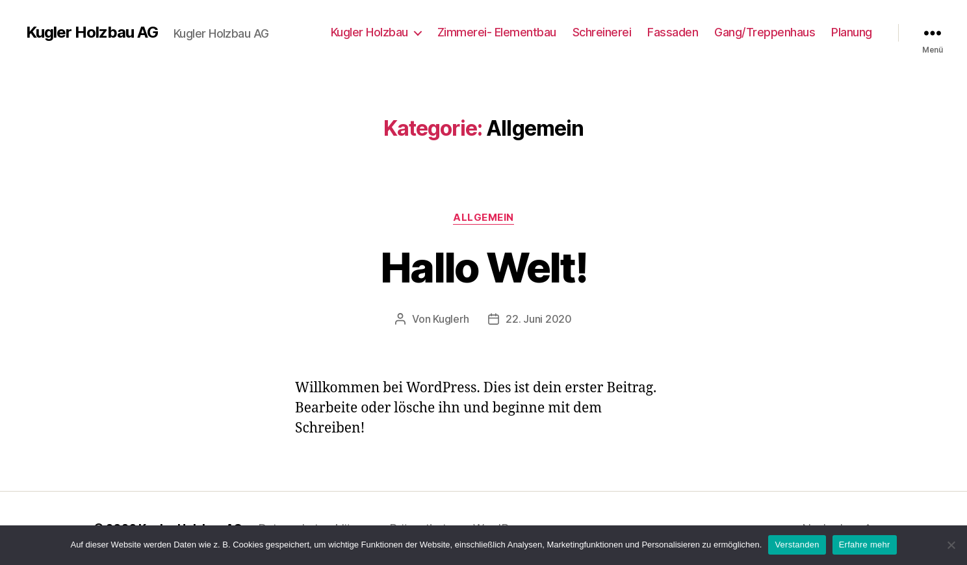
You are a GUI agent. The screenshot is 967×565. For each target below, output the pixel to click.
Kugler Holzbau (369, 32)
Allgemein (483, 217)
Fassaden (672, 32)
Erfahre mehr (864, 544)
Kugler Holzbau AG (92, 32)
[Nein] (950, 544)
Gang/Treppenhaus (764, 32)
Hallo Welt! (483, 267)
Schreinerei (602, 32)
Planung (851, 32)
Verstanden (797, 544)
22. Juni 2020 (539, 318)
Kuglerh (451, 318)
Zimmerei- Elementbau (496, 32)
